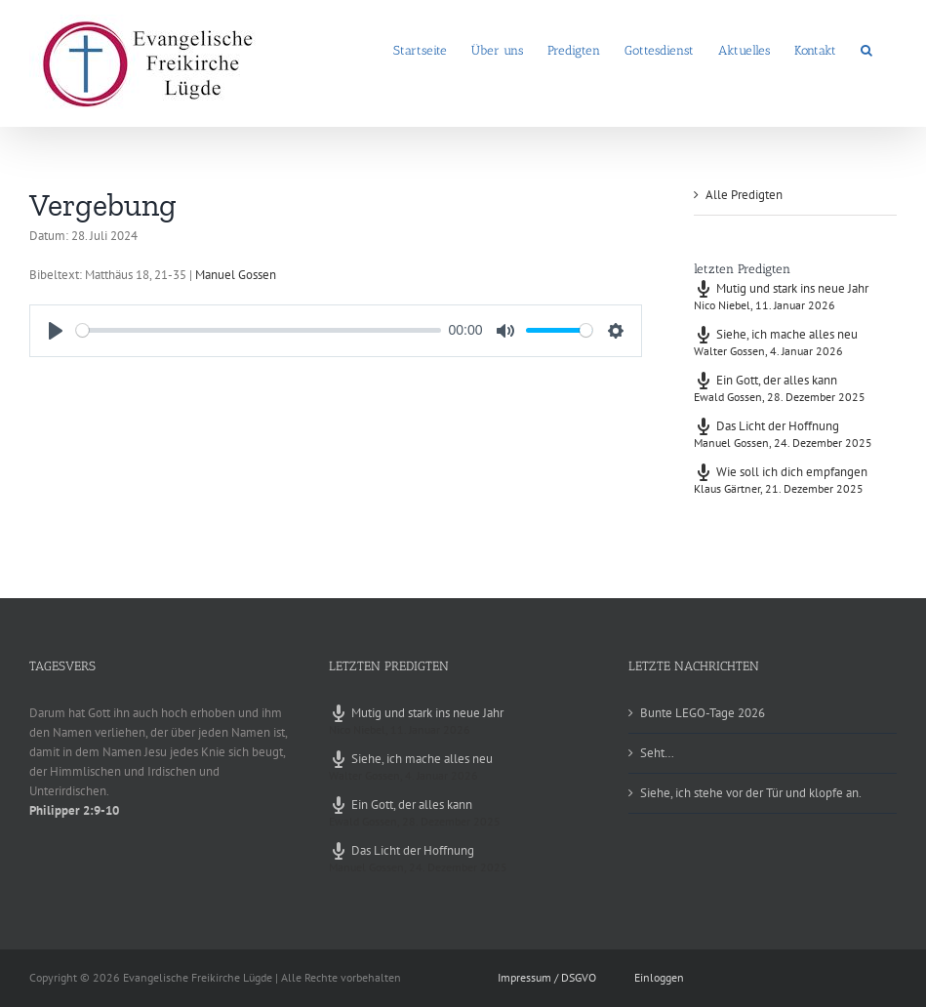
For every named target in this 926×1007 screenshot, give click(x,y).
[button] (866, 49)
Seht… (657, 753)
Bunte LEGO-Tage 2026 (702, 713)
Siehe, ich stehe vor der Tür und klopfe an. (751, 793)
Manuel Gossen (235, 274)
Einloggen (659, 977)
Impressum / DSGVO (547, 977)
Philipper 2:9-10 (74, 810)
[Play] (55, 330)
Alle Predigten (744, 194)
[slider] (258, 330)
